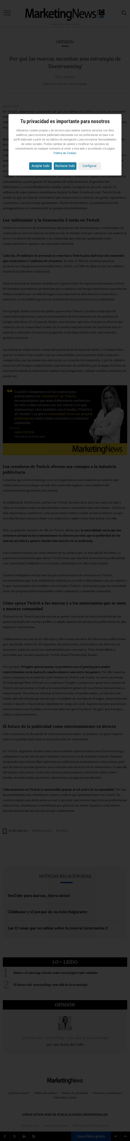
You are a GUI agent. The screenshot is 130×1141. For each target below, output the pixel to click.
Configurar (90, 166)
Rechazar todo (65, 166)
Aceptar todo (40, 166)
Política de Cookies (64, 153)
